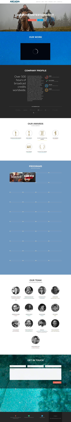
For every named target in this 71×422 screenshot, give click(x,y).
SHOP (55, 1)
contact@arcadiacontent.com (29, 417)
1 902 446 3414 (42, 417)
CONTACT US (59, 1)
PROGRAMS (50, 1)
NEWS (43, 1)
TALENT (46, 1)
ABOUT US (38, 1)
